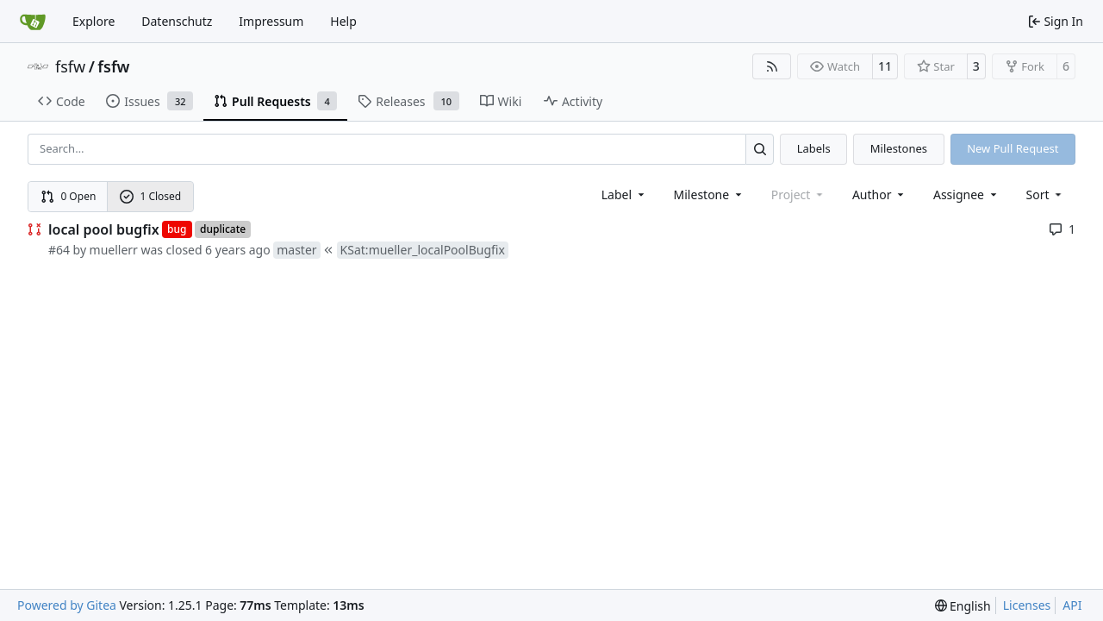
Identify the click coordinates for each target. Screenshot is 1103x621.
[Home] (33, 21)
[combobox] (624, 194)
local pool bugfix (103, 229)
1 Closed (151, 196)
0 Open (69, 196)
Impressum (271, 21)
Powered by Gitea (66, 605)
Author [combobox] (879, 194)
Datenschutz (176, 21)
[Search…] (759, 149)
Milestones (898, 148)
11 (885, 66)
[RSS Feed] (772, 66)
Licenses (1027, 605)
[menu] (1045, 194)
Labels (814, 148)
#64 (59, 250)
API (1071, 605)
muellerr (114, 250)
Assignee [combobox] (966, 194)
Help (343, 21)
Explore (93, 21)
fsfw (70, 66)
